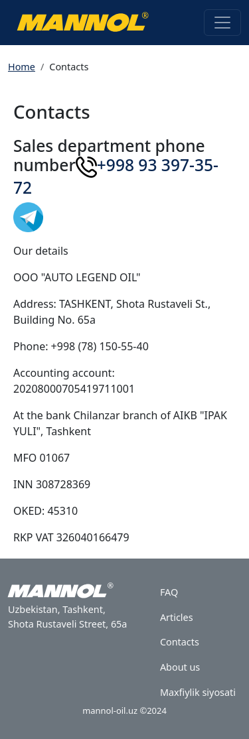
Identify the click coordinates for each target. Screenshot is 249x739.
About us (180, 667)
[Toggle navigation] (222, 22)
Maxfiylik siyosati (198, 692)
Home (21, 66)
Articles (176, 617)
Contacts (179, 642)
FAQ (169, 592)
